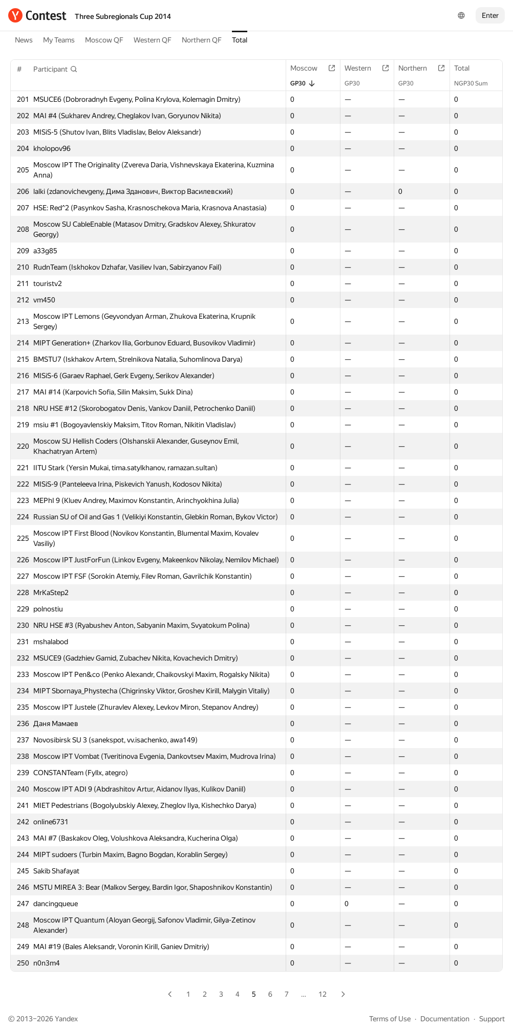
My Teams (59, 40)
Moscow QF (104, 40)
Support (492, 1019)
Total (239, 40)
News (24, 40)
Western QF (153, 40)
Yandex (66, 1019)
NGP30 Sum (476, 83)
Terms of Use (390, 1019)
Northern (417, 68)
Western (363, 68)
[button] (55, 69)
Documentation (444, 1019)
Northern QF (202, 40)
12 (322, 994)
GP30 (303, 83)
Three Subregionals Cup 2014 (123, 16)
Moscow (309, 68)
